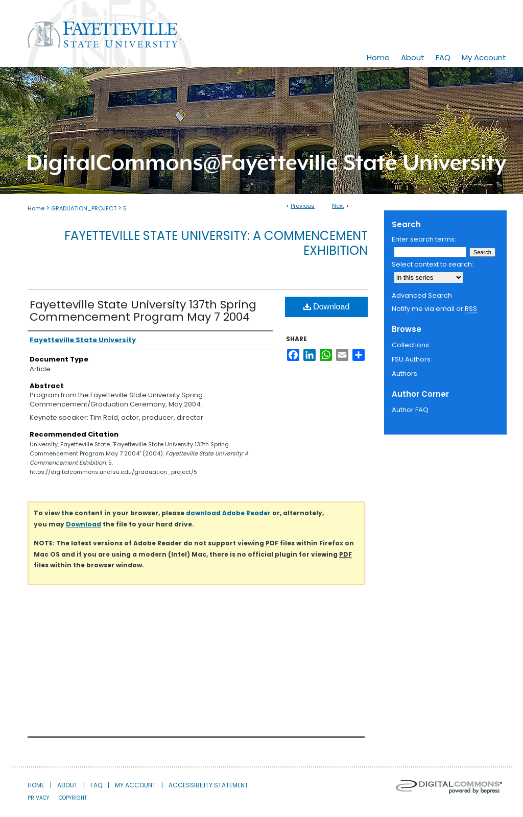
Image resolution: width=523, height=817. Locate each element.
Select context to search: (432, 264)
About (67, 785)
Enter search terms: (424, 239)
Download (326, 306)
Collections (410, 345)
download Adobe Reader (228, 513)
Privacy (38, 798)
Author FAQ (410, 410)
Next (338, 206)
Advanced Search (422, 295)
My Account (135, 785)
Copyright (73, 798)
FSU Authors (411, 359)
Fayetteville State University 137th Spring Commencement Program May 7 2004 (143, 311)
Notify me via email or (434, 309)
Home (36, 208)
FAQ (96, 785)
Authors (404, 373)
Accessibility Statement (208, 785)
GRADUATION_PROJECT (83, 208)
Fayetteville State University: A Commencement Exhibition (216, 243)
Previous (303, 206)
